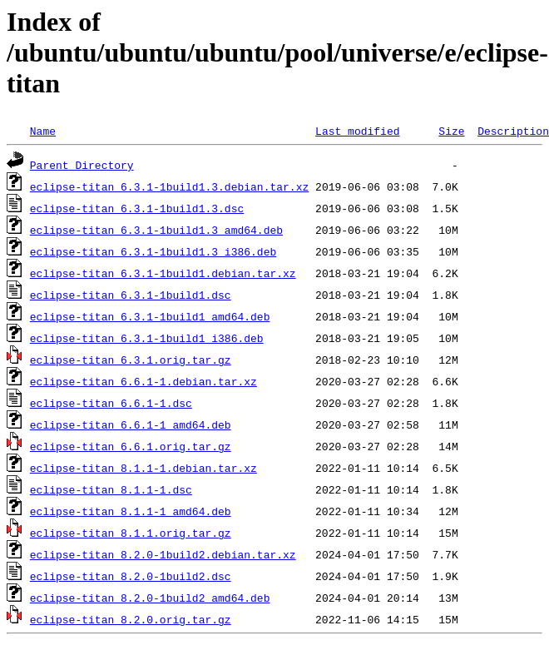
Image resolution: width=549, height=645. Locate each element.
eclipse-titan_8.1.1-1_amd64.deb (130, 511)
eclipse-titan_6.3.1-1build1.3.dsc (137, 208)
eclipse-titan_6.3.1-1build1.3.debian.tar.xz (169, 186)
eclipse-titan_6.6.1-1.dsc (111, 402)
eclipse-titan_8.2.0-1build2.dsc (130, 575)
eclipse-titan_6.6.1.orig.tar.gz (130, 446)
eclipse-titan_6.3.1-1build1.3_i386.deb (153, 251)
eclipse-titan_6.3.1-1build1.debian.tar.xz (163, 272)
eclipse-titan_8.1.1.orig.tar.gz (130, 532)
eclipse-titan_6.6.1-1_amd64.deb (130, 424)
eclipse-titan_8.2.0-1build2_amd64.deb (150, 597)
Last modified (357, 130)
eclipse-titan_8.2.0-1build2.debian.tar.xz (163, 554)
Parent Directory (82, 164)
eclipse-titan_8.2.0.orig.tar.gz (130, 619)
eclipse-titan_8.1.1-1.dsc (111, 489)
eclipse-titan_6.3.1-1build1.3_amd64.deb (156, 229)
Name (43, 130)
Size (451, 130)
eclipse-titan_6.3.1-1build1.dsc (130, 294)
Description (513, 130)
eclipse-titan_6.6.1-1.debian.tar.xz (143, 381)
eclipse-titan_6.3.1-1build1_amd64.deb (150, 316)
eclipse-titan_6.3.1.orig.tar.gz (130, 359)
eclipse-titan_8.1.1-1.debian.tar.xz (143, 467)
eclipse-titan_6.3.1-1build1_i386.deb (147, 337)
